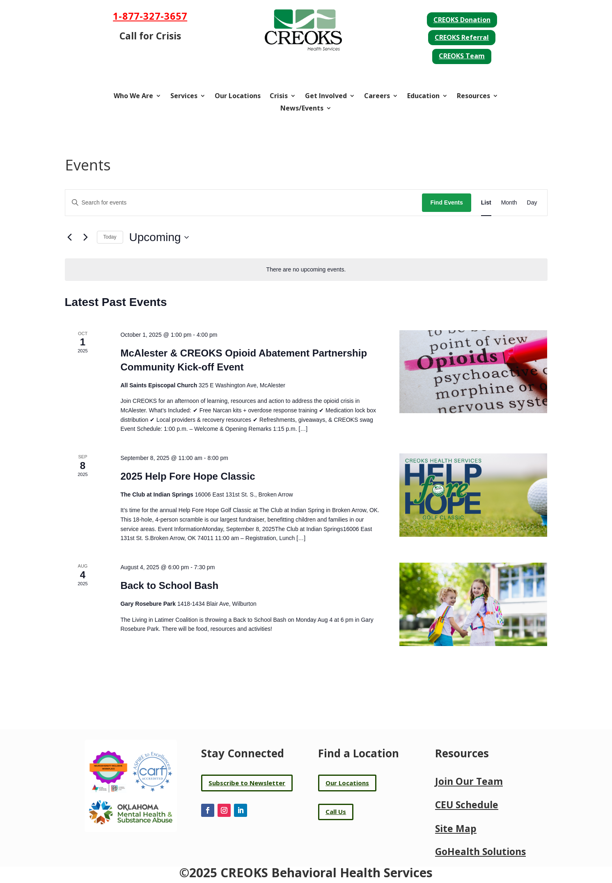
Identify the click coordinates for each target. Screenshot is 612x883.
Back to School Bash (169, 585)
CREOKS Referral (462, 37)
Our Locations (238, 96)
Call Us (335, 811)
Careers (377, 96)
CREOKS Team (462, 55)
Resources (473, 96)
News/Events (301, 109)
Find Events (446, 202)
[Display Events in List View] (486, 203)
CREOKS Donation (462, 19)
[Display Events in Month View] (509, 203)
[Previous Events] (70, 237)
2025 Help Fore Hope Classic (187, 476)
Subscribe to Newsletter (247, 783)
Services (183, 96)
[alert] (306, 269)
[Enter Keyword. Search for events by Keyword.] (243, 203)
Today (110, 237)
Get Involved (326, 96)
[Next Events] (86, 237)
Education (423, 96)
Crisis (279, 96)
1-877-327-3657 (150, 16)
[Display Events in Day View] (532, 203)
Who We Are (133, 96)
